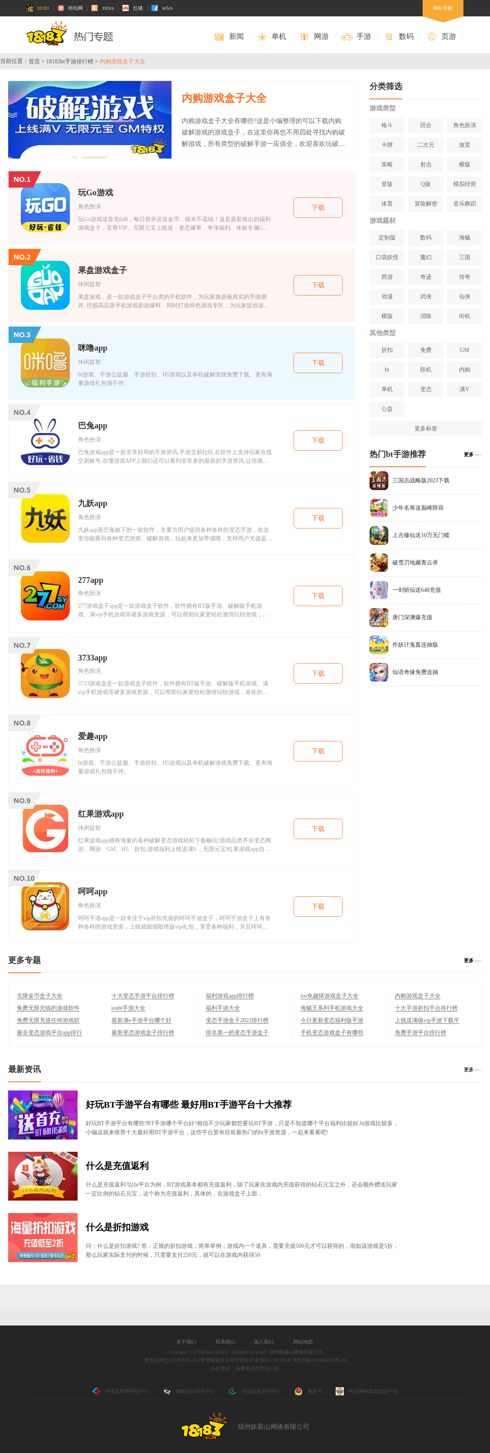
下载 (318, 207)
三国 (464, 257)
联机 (426, 370)
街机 (464, 316)
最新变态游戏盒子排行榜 (142, 1033)
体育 (387, 204)
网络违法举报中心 (189, 1391)
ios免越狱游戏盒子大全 (330, 996)
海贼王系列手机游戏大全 (332, 1008)
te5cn (162, 8)
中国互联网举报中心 (120, 1391)
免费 (426, 350)
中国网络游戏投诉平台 (367, 1391)
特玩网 (70, 8)
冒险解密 (425, 204)
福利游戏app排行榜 (230, 996)
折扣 (387, 350)
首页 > (37, 61)
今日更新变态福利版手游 (332, 1020)
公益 (387, 409)
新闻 (229, 36)
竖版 (387, 184)
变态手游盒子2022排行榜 (237, 1020)
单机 (271, 36)
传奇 (464, 277)
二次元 (425, 145)
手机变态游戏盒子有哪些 (332, 1033)
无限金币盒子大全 (39, 996)
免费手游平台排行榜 (420, 1033)
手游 (356, 36)
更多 (469, 454)
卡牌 (387, 145)
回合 (426, 125)
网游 (314, 36)
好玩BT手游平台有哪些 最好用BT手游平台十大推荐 (189, 1104)
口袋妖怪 (387, 257)
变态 (426, 389)
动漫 (387, 296)
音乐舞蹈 (464, 204)
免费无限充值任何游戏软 (48, 1020)
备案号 (308, 1391)
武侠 (426, 296)
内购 (464, 370)
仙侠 (464, 296)
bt (387, 370)
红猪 (132, 8)
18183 (37, 8)
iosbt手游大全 (128, 1008)
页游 (441, 36)
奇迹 (426, 277)
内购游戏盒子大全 (418, 996)
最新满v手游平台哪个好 (141, 1020)
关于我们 (186, 1342)
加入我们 (264, 1342)
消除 (426, 316)
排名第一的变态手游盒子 (237, 1033)
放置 (464, 145)
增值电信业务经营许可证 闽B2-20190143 (248, 1360)
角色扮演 (464, 125)
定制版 (387, 238)
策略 (387, 164)
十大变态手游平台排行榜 (142, 996)
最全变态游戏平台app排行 (49, 1033)
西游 (387, 277)
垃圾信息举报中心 (255, 1391)
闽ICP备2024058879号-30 (320, 1360)
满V (464, 389)
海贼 (464, 238)
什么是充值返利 (117, 1166)
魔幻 (426, 257)
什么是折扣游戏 (117, 1227)
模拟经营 (464, 184)
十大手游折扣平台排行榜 (426, 1008)
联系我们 (225, 1342)
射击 (426, 164)
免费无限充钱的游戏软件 (48, 1008)
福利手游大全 (223, 1008)
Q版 (425, 184)
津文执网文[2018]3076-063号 (174, 1360)
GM (464, 350)
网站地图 (303, 1342)
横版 (464, 164)
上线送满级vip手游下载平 (427, 1020)
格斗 (387, 125)
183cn (102, 8)
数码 (399, 36)
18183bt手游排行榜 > (72, 61)
